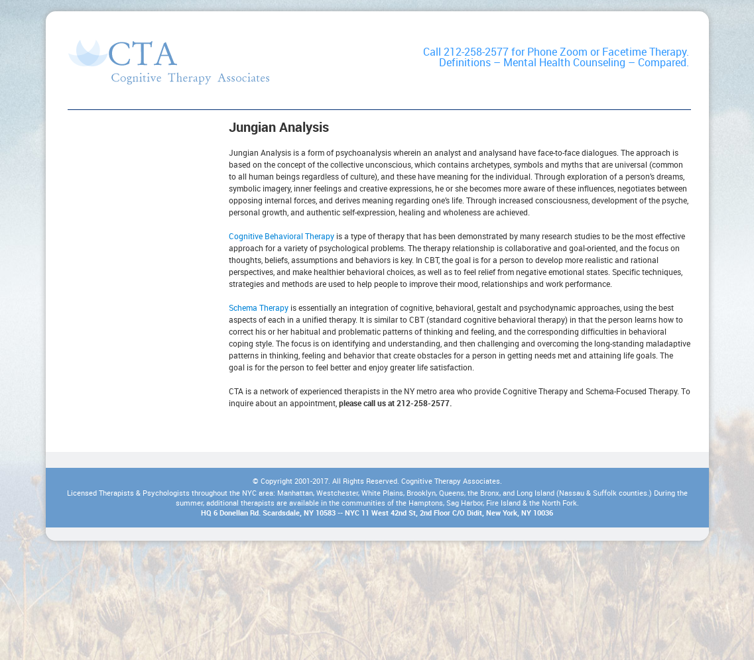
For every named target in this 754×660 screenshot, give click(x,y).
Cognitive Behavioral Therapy (281, 236)
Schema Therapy (258, 307)
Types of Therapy (168, 62)
